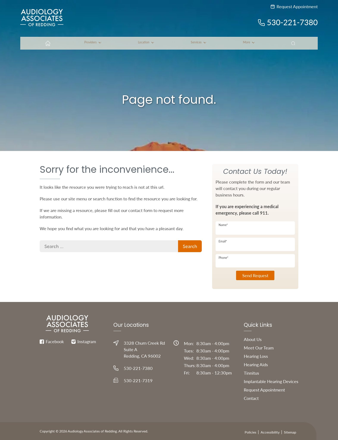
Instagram (83, 341)
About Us (253, 339)
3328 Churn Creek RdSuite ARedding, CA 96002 (139, 349)
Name (223, 225)
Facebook (52, 341)
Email (223, 241)
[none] (90, 43)
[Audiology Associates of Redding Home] (41, 21)
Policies (250, 432)
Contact (251, 398)
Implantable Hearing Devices (271, 381)
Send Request (255, 275)
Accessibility (270, 432)
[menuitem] (46, 43)
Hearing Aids (256, 364)
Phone (223, 257)
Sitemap (290, 432)
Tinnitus (251, 373)
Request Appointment (294, 6)
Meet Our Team (259, 347)
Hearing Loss (256, 356)
